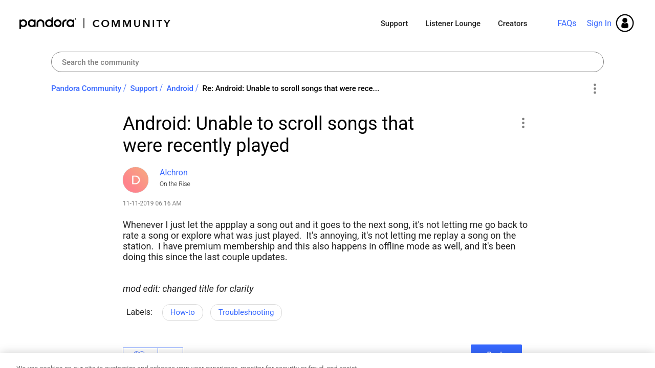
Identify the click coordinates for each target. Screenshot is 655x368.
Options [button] (594, 89)
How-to (182, 312)
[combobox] (327, 62)
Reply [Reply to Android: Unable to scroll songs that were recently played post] (496, 354)
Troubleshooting (246, 312)
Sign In (599, 23)
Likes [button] (140, 356)
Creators (512, 23)
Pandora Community (95, 23)
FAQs (566, 23)
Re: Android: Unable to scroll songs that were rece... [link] (291, 88)
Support (394, 23)
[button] (522, 122)
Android (180, 88)
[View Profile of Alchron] (174, 172)
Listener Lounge (453, 23)
